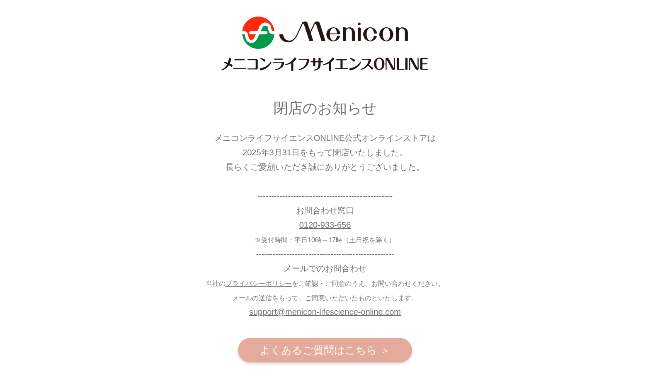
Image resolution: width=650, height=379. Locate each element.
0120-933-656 (325, 224)
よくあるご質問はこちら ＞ (325, 350)
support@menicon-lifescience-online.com (325, 311)
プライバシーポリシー (259, 283)
